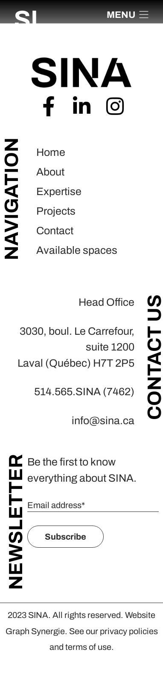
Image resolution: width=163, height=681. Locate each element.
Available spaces (76, 250)
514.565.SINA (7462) (84, 391)
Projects (56, 211)
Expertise (59, 191)
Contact (54, 230)
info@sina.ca (103, 420)
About (50, 172)
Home (50, 152)
